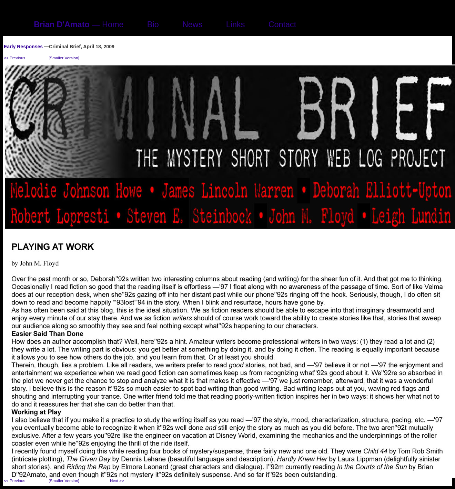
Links (235, 24)
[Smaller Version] (64, 58)
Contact (282, 24)
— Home (78, 24)
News (192, 24)
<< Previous (14, 58)
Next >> (117, 480)
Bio (153, 24)
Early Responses (23, 46)
